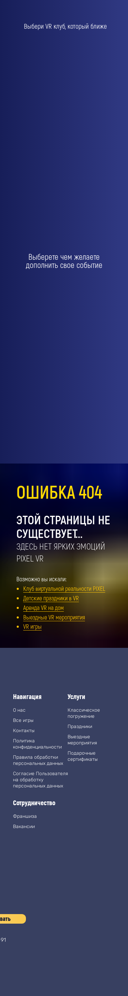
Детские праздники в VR (51, 598)
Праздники (80, 726)
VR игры (32, 626)
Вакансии (24, 826)
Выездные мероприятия (82, 740)
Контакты (23, 731)
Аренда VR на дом (43, 607)
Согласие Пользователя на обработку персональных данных (40, 780)
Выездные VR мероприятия (54, 617)
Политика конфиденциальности (37, 744)
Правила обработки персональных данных (38, 760)
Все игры (23, 720)
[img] (20, 965)
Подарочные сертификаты (83, 756)
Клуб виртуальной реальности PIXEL (64, 588)
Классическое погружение (84, 713)
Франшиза (25, 816)
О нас (19, 710)
